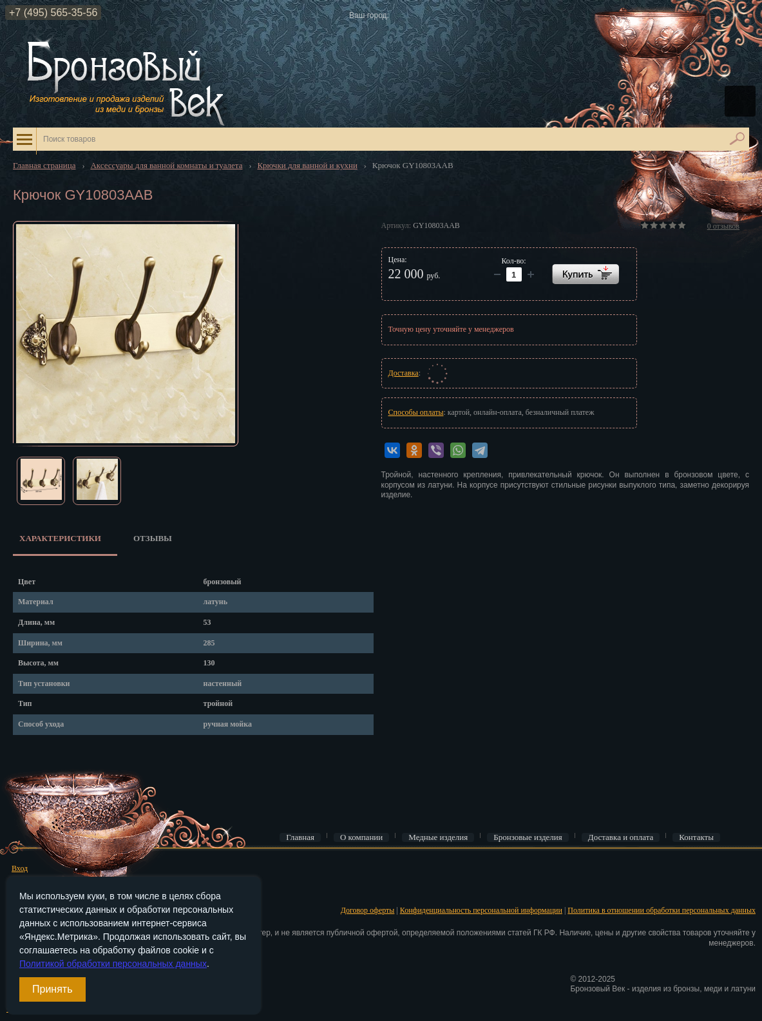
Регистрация (32, 888)
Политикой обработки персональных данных (113, 964)
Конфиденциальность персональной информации (481, 910)
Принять (52, 989)
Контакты (696, 837)
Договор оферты (368, 910)
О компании (361, 837)
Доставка (403, 372)
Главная (300, 837)
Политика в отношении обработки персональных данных (661, 910)
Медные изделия (438, 837)
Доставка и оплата (621, 837)
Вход (20, 868)
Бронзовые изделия (527, 837)
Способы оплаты (416, 412)
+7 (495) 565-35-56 (53, 12)
